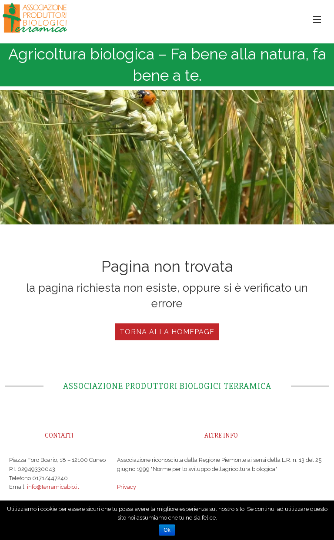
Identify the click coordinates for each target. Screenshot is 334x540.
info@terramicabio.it (53, 487)
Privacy (126, 487)
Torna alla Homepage (167, 332)
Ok (167, 530)
